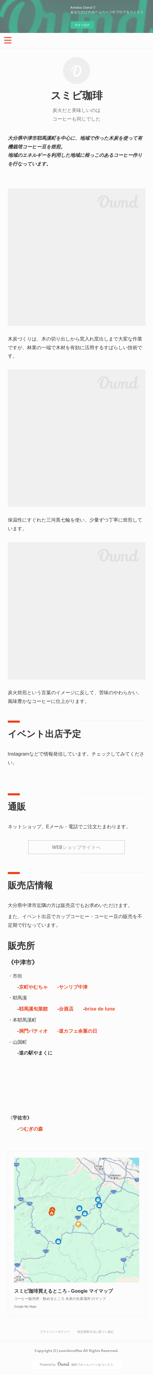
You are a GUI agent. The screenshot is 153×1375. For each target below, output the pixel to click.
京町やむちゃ (33, 987)
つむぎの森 (31, 1128)
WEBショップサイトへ (76, 847)
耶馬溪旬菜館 (33, 1008)
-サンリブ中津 (72, 987)
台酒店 (66, 1008)
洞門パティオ (33, 1031)
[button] (7, 39)
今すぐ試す (82, 25)
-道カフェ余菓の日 (77, 1031)
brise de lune (100, 1008)
